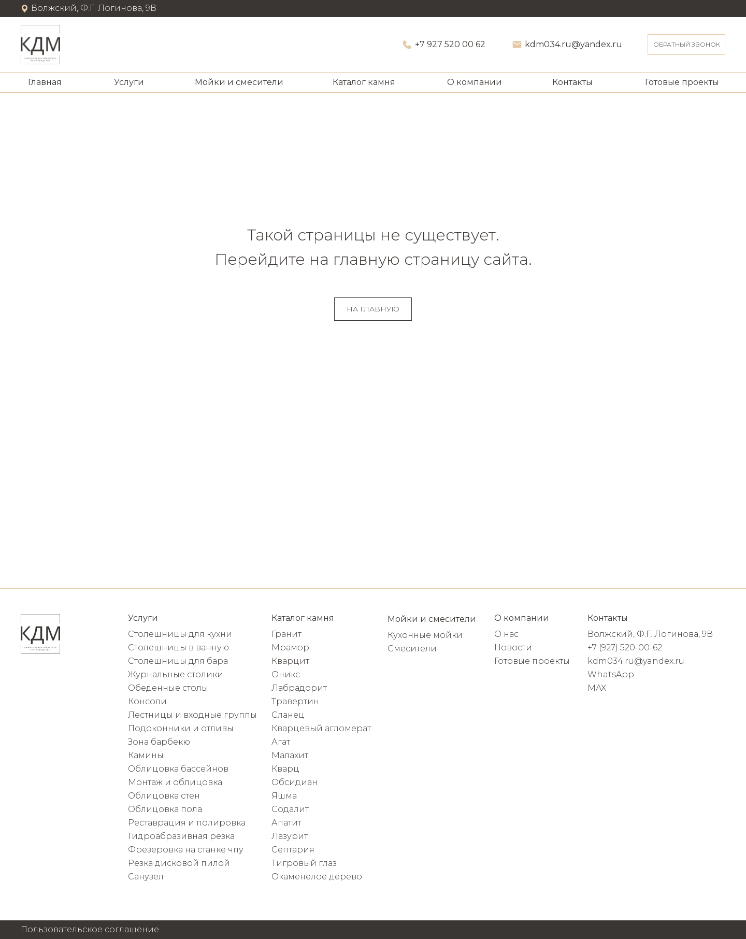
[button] (686, 44)
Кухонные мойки (425, 635)
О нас (506, 634)
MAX (596, 688)
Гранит (286, 634)
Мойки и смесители (239, 82)
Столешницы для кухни (180, 634)
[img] (40, 44)
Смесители (412, 648)
